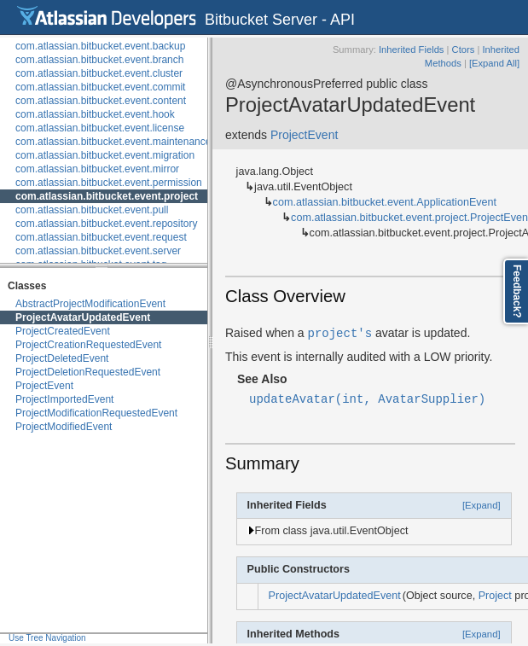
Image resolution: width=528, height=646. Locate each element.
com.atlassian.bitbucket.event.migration (104, 155)
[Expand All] (494, 63)
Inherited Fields (411, 49)
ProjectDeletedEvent (61, 358)
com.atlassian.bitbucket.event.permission (108, 183)
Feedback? (517, 291)
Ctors (463, 49)
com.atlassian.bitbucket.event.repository (106, 224)
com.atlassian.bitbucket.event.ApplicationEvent (385, 202)
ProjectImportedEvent (64, 399)
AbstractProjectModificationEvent (90, 304)
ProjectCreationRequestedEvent (88, 345)
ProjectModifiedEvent (63, 427)
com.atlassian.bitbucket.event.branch (99, 60)
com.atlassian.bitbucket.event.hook (95, 114)
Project (495, 596)
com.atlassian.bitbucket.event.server (98, 251)
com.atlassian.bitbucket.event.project (106, 196)
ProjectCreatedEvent (62, 331)
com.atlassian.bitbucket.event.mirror (97, 169)
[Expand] (481, 505)
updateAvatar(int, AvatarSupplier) (367, 398)
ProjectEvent (44, 386)
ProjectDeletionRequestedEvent (87, 372)
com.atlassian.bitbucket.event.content (100, 101)
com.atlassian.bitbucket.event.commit (100, 87)
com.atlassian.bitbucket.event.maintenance (113, 142)
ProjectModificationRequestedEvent (96, 413)
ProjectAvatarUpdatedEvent (82, 317)
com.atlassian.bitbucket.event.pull (91, 210)
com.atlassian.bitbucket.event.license (99, 128)
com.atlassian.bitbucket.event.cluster (99, 73)
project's (340, 332)
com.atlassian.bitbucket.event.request (101, 237)
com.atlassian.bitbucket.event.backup (100, 46)
